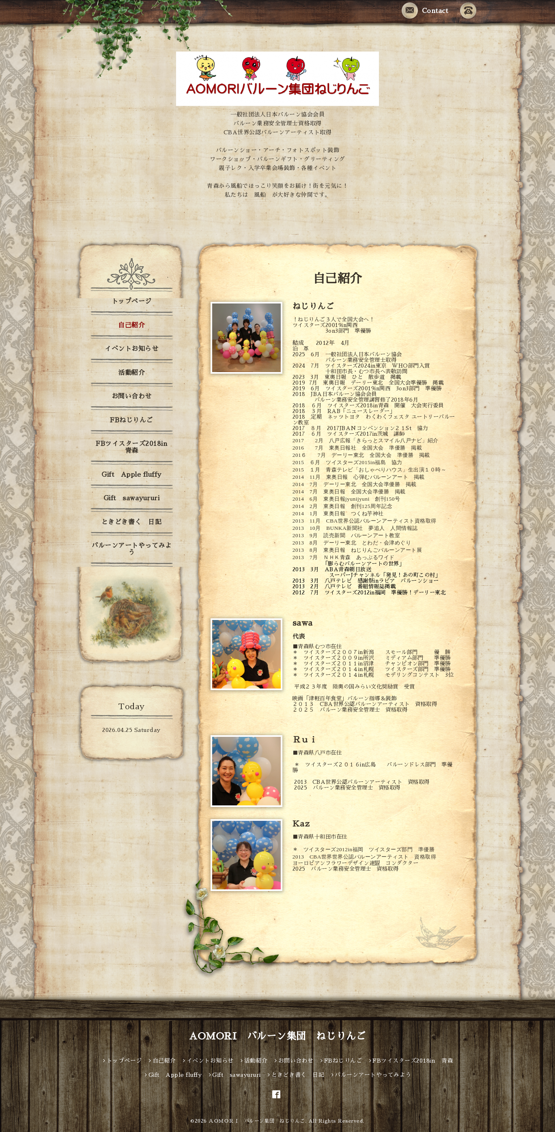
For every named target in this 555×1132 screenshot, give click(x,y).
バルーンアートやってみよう (131, 549)
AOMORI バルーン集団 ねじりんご (277, 1036)
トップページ (132, 301)
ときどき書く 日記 (131, 522)
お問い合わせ (132, 396)
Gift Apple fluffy (131, 474)
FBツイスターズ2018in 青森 (135, 447)
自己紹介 (131, 325)
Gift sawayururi (131, 498)
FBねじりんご (131, 420)
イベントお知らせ (131, 349)
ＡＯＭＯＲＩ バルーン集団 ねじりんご (257, 1121)
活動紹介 (131, 373)
